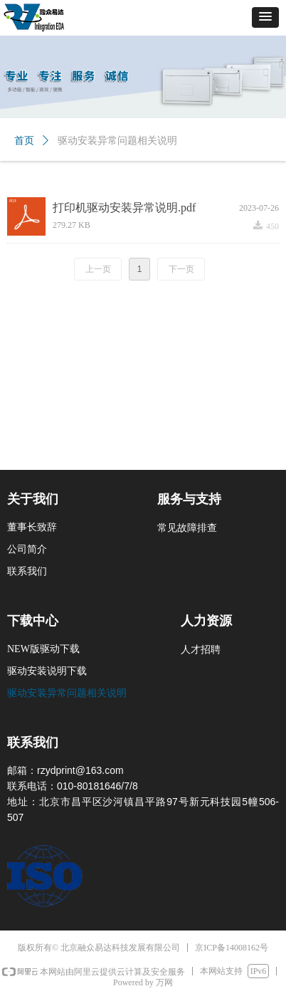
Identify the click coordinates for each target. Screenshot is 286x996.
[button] (265, 17)
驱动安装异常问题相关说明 (117, 140)
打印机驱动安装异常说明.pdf (124, 207)
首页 (24, 140)
